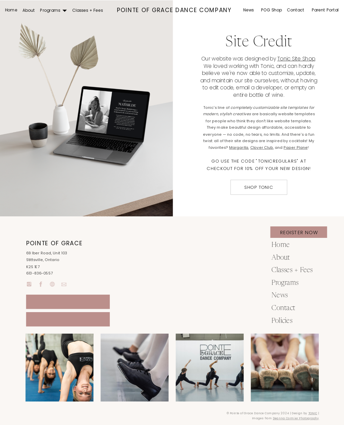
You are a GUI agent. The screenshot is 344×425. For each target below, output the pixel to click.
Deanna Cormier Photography (296, 418)
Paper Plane (295, 147)
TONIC (312, 413)
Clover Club (261, 147)
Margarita (238, 147)
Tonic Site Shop (296, 58)
